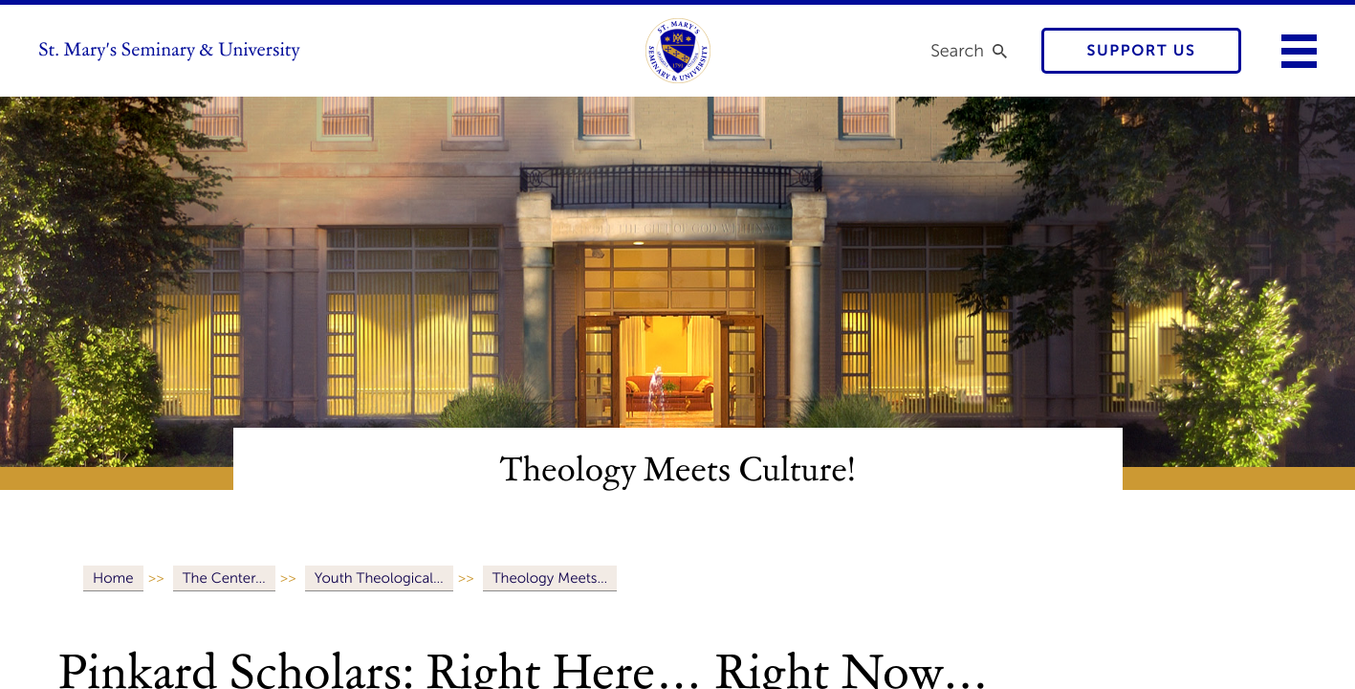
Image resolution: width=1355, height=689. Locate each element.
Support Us (1141, 51)
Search (957, 50)
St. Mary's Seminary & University (169, 50)
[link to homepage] (677, 50)
